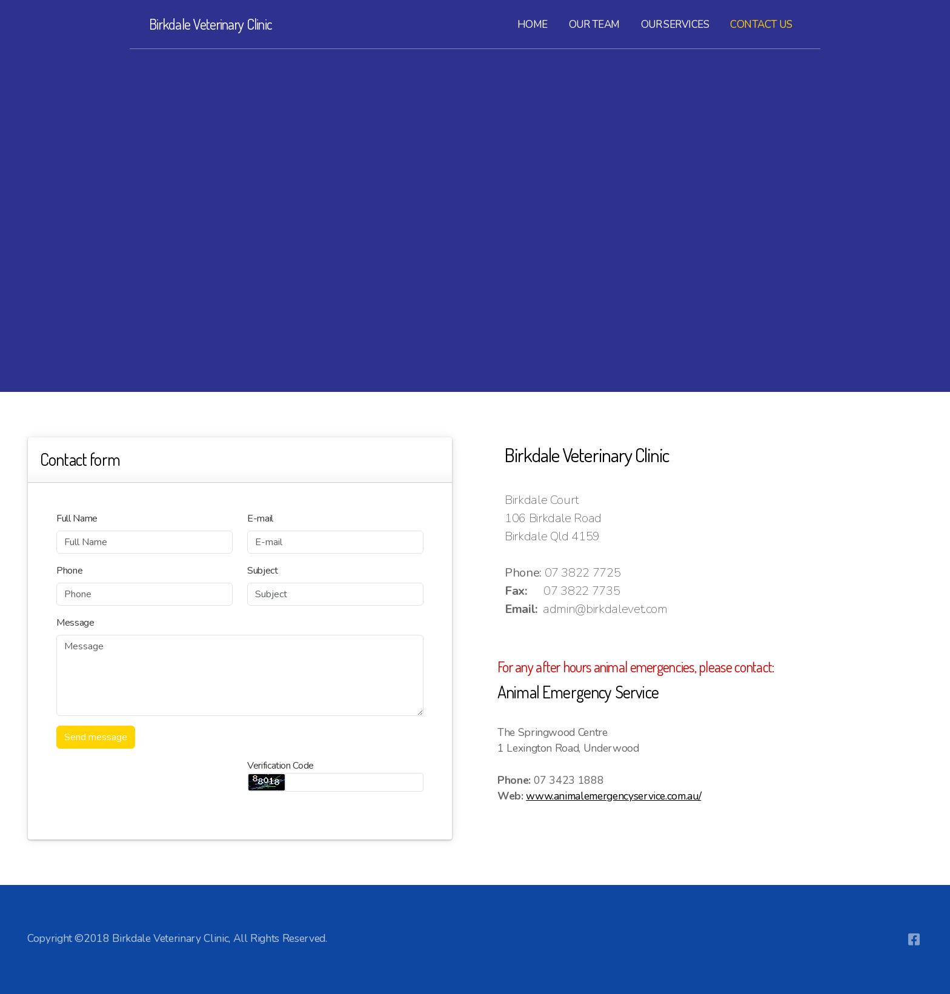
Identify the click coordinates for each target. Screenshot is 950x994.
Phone (69, 570)
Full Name (77, 518)
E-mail (260, 518)
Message (75, 622)
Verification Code (280, 765)
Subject (262, 570)
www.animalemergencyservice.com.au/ (613, 796)
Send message (95, 737)
